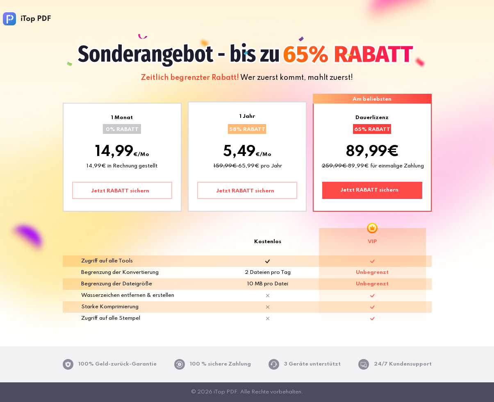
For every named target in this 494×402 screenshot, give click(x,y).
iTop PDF (27, 18)
